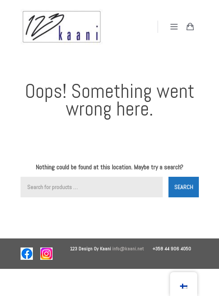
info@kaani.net (132, 248)
